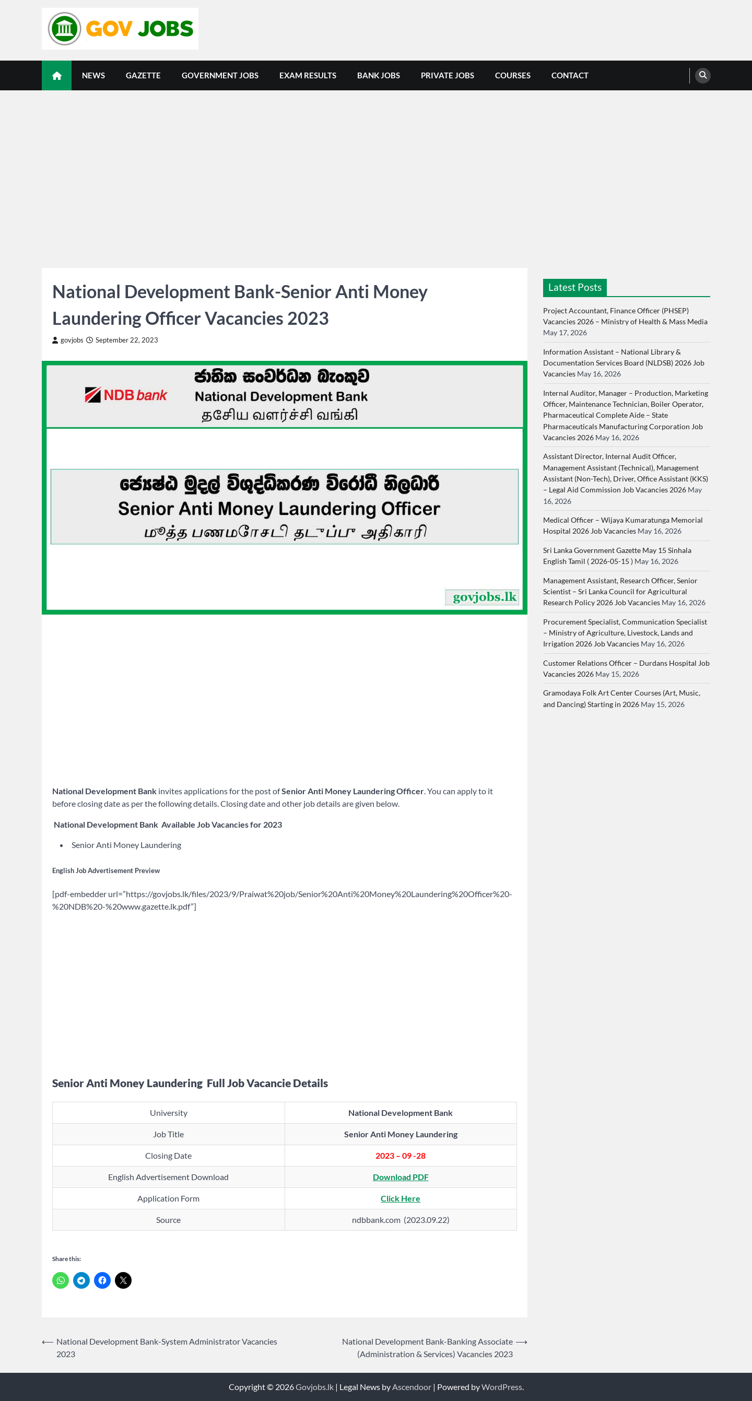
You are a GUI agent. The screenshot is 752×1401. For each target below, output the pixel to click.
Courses (513, 75)
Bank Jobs (378, 75)
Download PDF (401, 1177)
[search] (703, 76)
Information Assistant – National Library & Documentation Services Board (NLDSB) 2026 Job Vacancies (623, 363)
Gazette (143, 75)
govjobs (68, 340)
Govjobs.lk (315, 1387)
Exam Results (307, 75)
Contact (570, 75)
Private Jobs (447, 75)
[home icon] (57, 75)
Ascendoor (411, 1387)
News (93, 75)
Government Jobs (220, 75)
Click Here (400, 1198)
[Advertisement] (376, 169)
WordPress (501, 1387)
